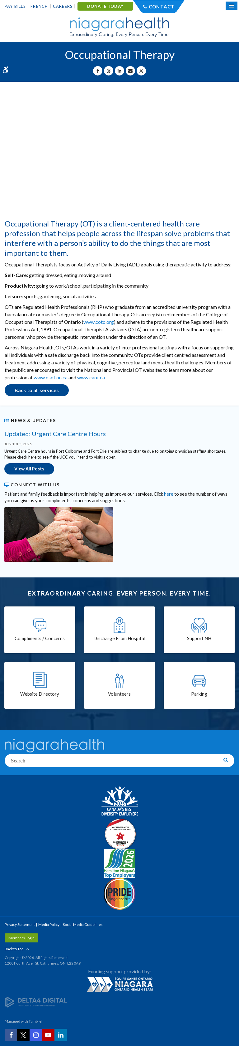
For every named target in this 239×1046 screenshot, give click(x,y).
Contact (162, 6)
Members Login (21, 938)
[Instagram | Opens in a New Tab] (36, 1035)
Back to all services (37, 390)
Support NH (199, 638)
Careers (63, 6)
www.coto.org (98, 322)
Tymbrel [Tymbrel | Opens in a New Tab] (35, 1021)
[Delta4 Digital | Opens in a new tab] (36, 1002)
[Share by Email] (130, 70)
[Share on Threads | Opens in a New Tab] (108, 70)
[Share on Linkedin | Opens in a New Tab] (119, 70)
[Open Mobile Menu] (231, 6)
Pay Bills (15, 6)
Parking (199, 694)
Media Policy (48, 924)
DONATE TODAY (105, 6)
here (168, 494)
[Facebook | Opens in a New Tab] (11, 1035)
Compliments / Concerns (40, 638)
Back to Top (14, 948)
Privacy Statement (20, 924)
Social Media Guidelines (83, 924)
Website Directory (39, 694)
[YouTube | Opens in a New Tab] (48, 1035)
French (39, 6)
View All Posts (29, 468)
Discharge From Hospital (119, 638)
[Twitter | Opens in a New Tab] (23, 1035)
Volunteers (119, 694)
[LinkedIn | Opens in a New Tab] (60, 1035)
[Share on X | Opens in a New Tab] (141, 70)
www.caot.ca (91, 377)
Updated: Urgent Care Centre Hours (55, 433)
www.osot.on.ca (51, 377)
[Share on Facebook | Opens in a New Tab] (97, 70)
